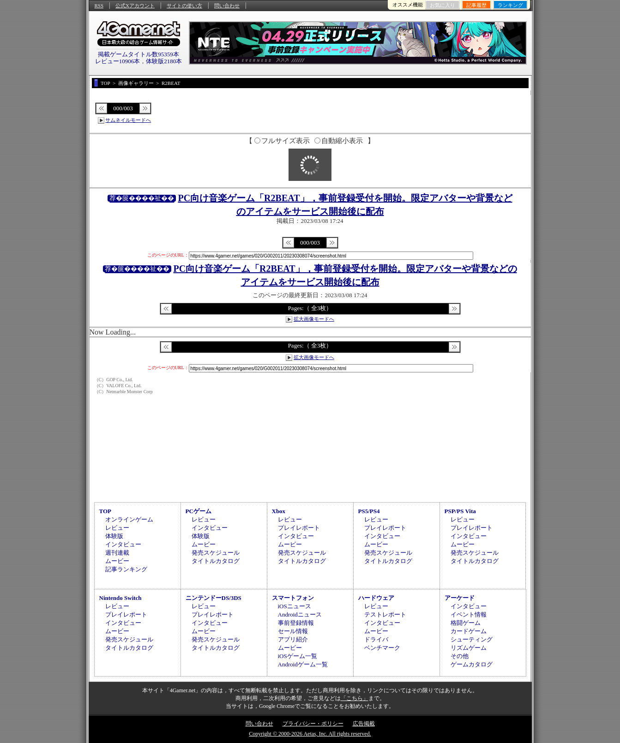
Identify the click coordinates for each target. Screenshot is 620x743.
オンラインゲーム (129, 519)
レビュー (117, 527)
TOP (105, 511)
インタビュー (123, 544)
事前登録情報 (296, 622)
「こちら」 (354, 698)
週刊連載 (117, 552)
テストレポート (385, 614)
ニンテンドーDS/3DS (213, 597)
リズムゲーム (469, 647)
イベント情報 (469, 614)
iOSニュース (294, 606)
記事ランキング (126, 569)
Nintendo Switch (120, 597)
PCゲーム (198, 511)
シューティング (472, 639)
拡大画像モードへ (314, 319)
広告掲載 (364, 723)
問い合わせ (227, 5)
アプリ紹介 (293, 639)
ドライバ (376, 639)
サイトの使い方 (184, 5)
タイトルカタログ (216, 560)
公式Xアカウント (135, 5)
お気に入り (442, 5)
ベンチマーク (382, 647)
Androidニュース (300, 614)
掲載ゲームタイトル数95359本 (138, 54)
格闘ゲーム (466, 622)
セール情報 (293, 631)
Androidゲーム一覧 (303, 664)
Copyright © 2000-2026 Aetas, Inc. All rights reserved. (310, 734)
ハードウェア (376, 597)
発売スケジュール (216, 552)
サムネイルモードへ (128, 120)
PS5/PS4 (369, 511)
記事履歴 (476, 5)
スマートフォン (293, 597)
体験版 (114, 536)
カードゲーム (469, 631)
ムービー (117, 560)
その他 (460, 656)
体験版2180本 (164, 61)
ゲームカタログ (472, 664)
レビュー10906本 (117, 61)
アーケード (460, 597)
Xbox (279, 511)
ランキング (510, 5)
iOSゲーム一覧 (297, 656)
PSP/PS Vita (460, 511)
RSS (99, 5)
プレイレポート (299, 527)
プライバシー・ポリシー (313, 723)
